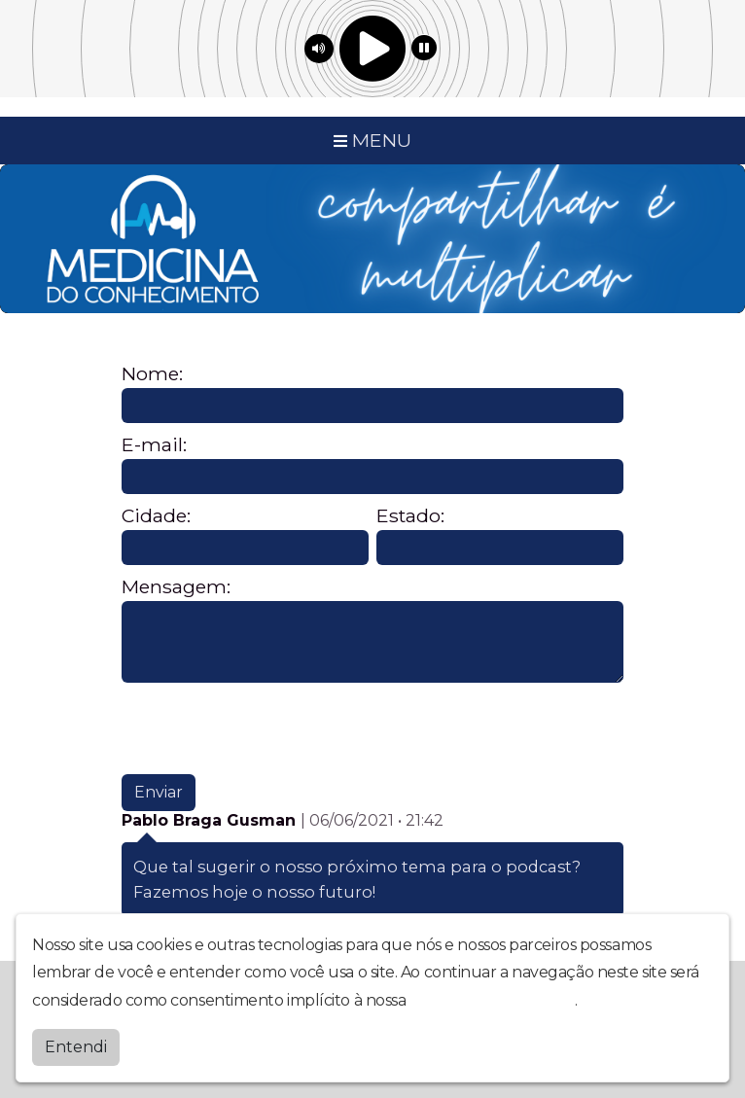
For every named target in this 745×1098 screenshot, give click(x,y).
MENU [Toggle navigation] (372, 140)
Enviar (158, 792)
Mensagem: (176, 587)
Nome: (152, 374)
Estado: (410, 516)
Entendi (76, 1047)
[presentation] (269, 728)
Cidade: (156, 516)
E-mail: (154, 445)
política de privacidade (492, 1000)
